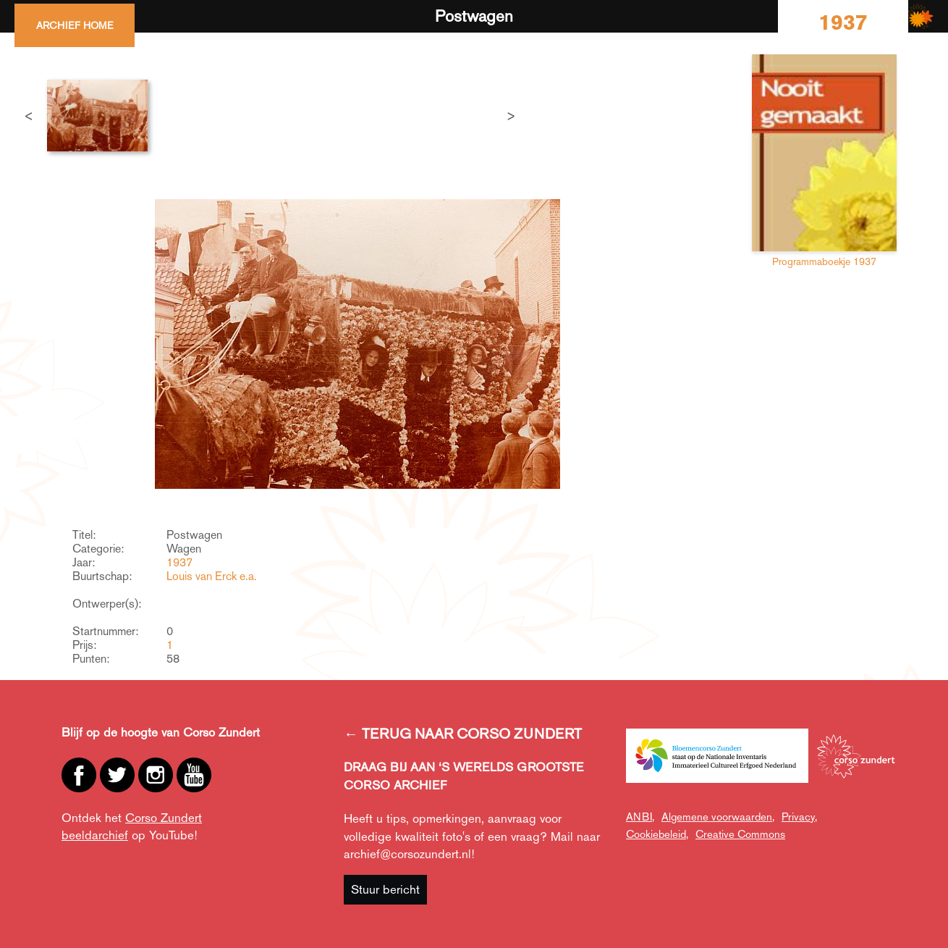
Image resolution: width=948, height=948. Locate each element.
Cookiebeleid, (657, 834)
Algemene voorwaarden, (717, 816)
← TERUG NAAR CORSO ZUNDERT (463, 733)
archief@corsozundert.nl (407, 854)
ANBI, (640, 816)
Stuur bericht (385, 889)
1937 (179, 562)
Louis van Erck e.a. (211, 576)
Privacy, (799, 816)
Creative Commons (740, 834)
